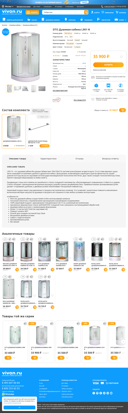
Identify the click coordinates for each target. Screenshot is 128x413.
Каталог (4, 25)
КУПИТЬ (108, 65)
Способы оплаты (67, 397)
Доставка (36, 6)
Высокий (70, 40)
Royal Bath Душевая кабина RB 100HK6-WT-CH (46, 302)
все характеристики (60, 90)
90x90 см (93, 33)
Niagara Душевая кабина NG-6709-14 (10, 264)
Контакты (80, 6)
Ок (19, 407)
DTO (84, 63)
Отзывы (65, 55)
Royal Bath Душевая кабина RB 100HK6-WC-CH (28, 302)
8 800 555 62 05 (11, 388)
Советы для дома (67, 394)
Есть (66, 37)
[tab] (17, 159)
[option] (25, 57)
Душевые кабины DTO (30, 25)
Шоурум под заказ (23, 6)
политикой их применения (12, 403)
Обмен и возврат (67, 388)
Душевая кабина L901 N (12, 141)
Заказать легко (66, 391)
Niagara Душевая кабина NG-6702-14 (27, 264)
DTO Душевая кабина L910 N (94, 348)
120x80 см (77, 33)
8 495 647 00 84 (11, 382)
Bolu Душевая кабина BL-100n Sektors (9, 302)
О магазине (70, 6)
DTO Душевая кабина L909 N (41, 348)
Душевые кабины (15, 25)
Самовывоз (48, 6)
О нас (41, 383)
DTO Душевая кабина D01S (61, 264)
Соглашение (43, 388)
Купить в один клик (99, 70)
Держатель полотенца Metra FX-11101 (37, 142)
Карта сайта (43, 394)
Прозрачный (68, 47)
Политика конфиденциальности (49, 391)
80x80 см (85, 33)
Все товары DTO (80, 100)
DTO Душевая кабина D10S (43, 264)
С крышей (79, 43)
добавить (44, 145)
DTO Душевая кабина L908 (68, 347)
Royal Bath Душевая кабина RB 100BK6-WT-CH (117, 265)
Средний (84, 40)
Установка (58, 6)
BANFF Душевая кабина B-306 (80, 264)
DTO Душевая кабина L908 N (15, 348)
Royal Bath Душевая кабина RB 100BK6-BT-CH (99, 265)
